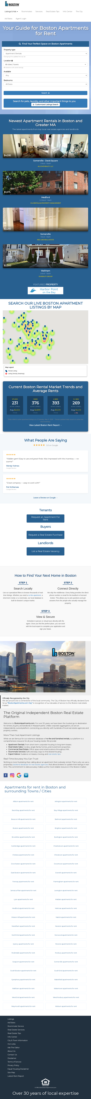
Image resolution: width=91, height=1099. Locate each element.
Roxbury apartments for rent (66, 953)
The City (79, 11)
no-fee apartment (34, 595)
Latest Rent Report (16, 1076)
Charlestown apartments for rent (66, 846)
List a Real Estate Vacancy (45, 551)
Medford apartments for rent (23, 908)
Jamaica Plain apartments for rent (23, 890)
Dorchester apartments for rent (23, 864)
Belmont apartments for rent (66, 819)
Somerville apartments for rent (66, 962)
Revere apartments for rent (66, 944)
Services (39, 11)
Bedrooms (8, 80)
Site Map (11, 1072)
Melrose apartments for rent (66, 908)
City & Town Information (18, 1040)
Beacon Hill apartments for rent (23, 819)
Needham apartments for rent (23, 926)
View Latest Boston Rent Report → (45, 425)
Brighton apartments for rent (66, 828)
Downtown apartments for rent (66, 864)
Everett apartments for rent (66, 873)
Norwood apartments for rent (66, 935)
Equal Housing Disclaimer (18, 1069)
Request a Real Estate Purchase (45, 535)
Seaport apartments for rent (23, 962)
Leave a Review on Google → (45, 498)
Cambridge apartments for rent (23, 846)
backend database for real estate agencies (30, 765)
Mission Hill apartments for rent (23, 917)
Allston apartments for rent (23, 801)
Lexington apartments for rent (65, 890)
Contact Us (12, 1055)
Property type (9, 50)
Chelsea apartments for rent (23, 855)
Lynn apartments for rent (23, 899)
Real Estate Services (16, 1030)
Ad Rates (8, 19)
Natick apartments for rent (66, 917)
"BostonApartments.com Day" (19, 703)
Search (45, 93)
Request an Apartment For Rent (45, 518)
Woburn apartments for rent (66, 1006)
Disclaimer (12, 1058)
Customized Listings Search (45, 104)
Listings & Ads (11, 11)
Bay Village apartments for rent (66, 810)
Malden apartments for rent (66, 899)
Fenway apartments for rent (23, 882)
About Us (11, 1051)
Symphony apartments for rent (23, 979)
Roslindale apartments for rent (23, 953)
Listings (11, 1019)
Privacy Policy (13, 1065)
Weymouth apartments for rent (23, 1006)
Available (7, 72)
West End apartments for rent (23, 997)
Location (8, 61)
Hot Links (12, 1044)
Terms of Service (14, 1062)
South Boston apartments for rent (23, 971)
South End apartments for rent (66, 971)
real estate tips (54, 754)
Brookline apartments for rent (23, 837)
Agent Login (21, 19)
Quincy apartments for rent (23, 944)
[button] (45, 64)
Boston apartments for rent (23, 828)
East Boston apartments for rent (23, 873)
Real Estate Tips (52, 11)
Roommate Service (16, 1026)
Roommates (26, 11)
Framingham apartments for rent (66, 882)
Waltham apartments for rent (23, 988)
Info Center (67, 11)
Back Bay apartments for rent (23, 810)
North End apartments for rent (23, 935)
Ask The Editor (14, 1048)
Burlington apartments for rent (66, 837)
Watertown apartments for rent (66, 988)
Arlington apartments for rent (66, 801)
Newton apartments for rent (66, 926)
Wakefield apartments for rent (66, 979)
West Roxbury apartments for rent (66, 997)
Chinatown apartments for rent (66, 855)
